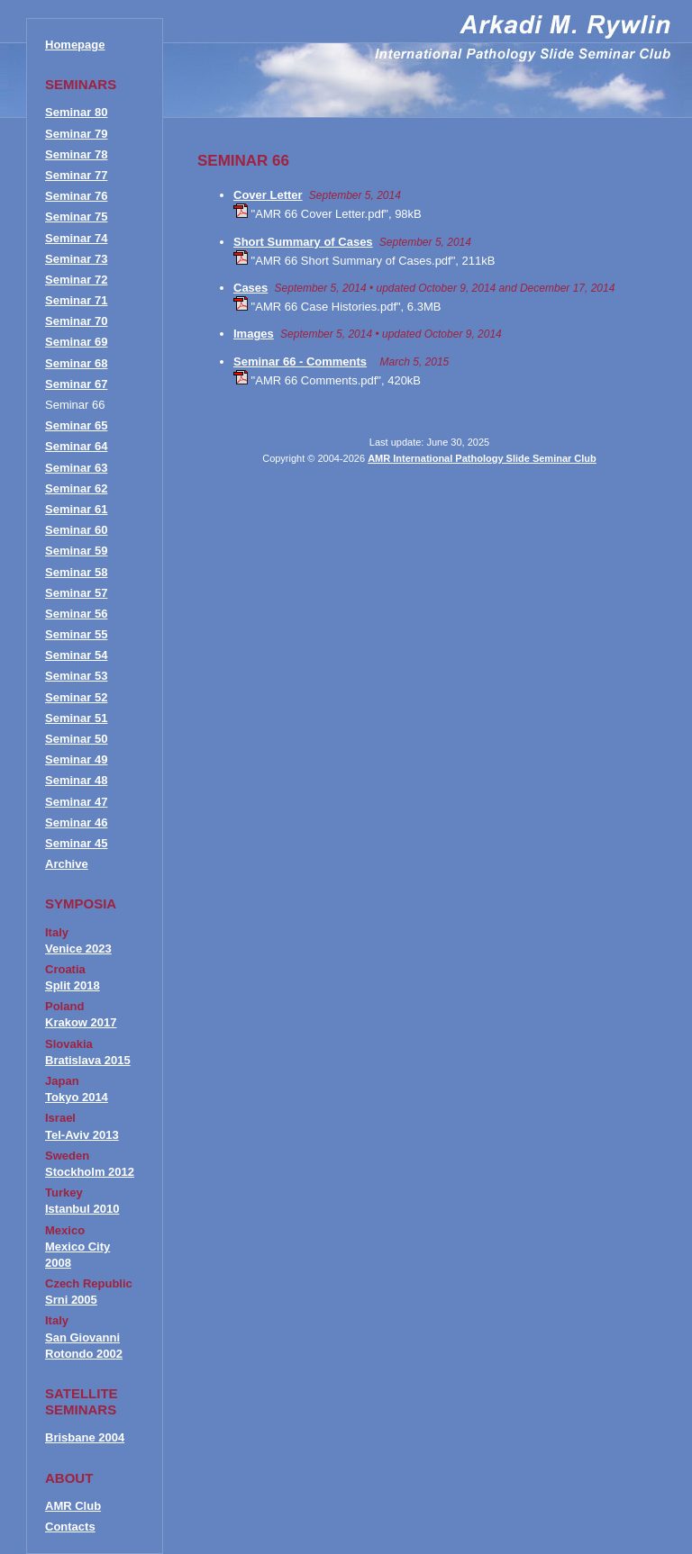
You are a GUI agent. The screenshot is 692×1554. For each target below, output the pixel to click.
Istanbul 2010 (82, 1208)
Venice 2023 (78, 948)
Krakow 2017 (81, 1022)
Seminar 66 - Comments (300, 361)
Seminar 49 (76, 759)
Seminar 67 (76, 384)
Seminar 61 (76, 509)
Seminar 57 (76, 593)
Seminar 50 (76, 738)
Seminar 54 (76, 655)
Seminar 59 (76, 550)
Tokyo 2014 (76, 1097)
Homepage (75, 44)
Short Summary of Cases (303, 241)
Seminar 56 (76, 613)
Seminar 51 (76, 718)
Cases (250, 287)
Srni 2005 (71, 1299)
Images (253, 333)
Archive (66, 864)
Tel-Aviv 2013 (82, 1135)
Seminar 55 (76, 634)
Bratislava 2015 (88, 1060)
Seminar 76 (76, 196)
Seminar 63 (76, 467)
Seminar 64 (76, 446)
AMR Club (73, 1506)
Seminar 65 (76, 425)
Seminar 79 (76, 133)
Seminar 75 (76, 216)
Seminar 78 (76, 154)
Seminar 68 (76, 363)
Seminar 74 (76, 238)
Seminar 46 (76, 822)
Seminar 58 (76, 572)
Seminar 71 (76, 300)
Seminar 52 (76, 697)
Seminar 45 (76, 843)
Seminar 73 (76, 259)
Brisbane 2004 (84, 1437)
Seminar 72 (76, 279)
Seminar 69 (76, 341)
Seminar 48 (76, 780)
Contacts (70, 1526)
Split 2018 (72, 985)
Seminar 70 (76, 321)
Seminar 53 (76, 675)
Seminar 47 (76, 802)
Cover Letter (268, 195)
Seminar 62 (76, 488)
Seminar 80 (76, 112)
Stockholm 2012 (89, 1172)
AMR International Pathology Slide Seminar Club (482, 458)
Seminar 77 (76, 175)
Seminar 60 (76, 530)
